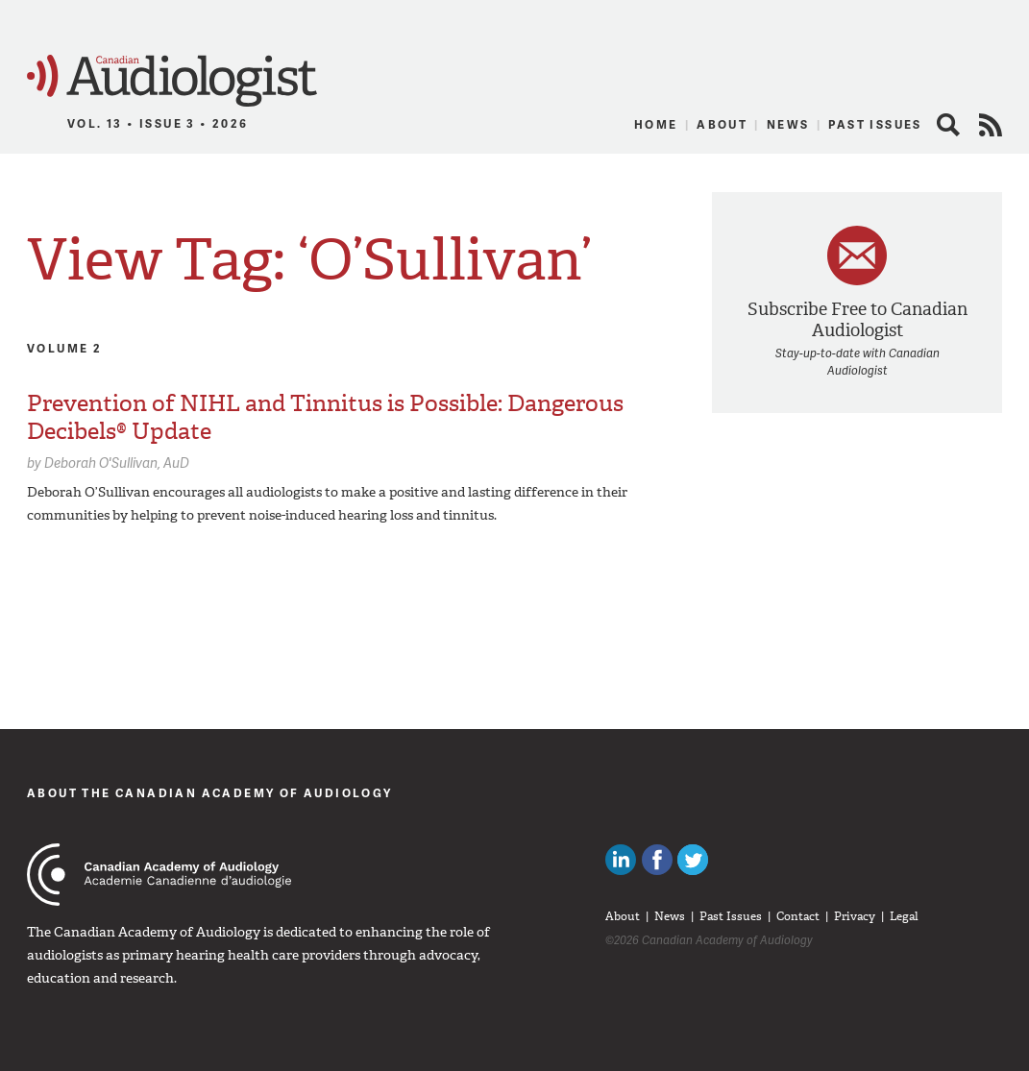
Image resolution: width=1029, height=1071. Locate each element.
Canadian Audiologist (172, 81)
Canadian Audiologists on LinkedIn (620, 859)
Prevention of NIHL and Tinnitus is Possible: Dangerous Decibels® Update (325, 417)
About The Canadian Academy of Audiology (210, 793)
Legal (904, 916)
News (788, 124)
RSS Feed (990, 124)
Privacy (854, 916)
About (722, 124)
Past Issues (874, 124)
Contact (798, 916)
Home (656, 124)
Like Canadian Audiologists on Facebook (657, 859)
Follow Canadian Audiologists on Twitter (692, 859)
